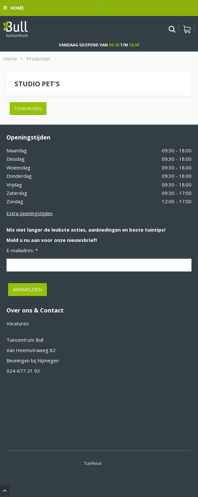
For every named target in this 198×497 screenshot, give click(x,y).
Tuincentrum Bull (24, 340)
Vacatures (17, 323)
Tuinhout (92, 463)
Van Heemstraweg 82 (31, 350)
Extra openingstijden (29, 213)
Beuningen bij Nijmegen (32, 360)
